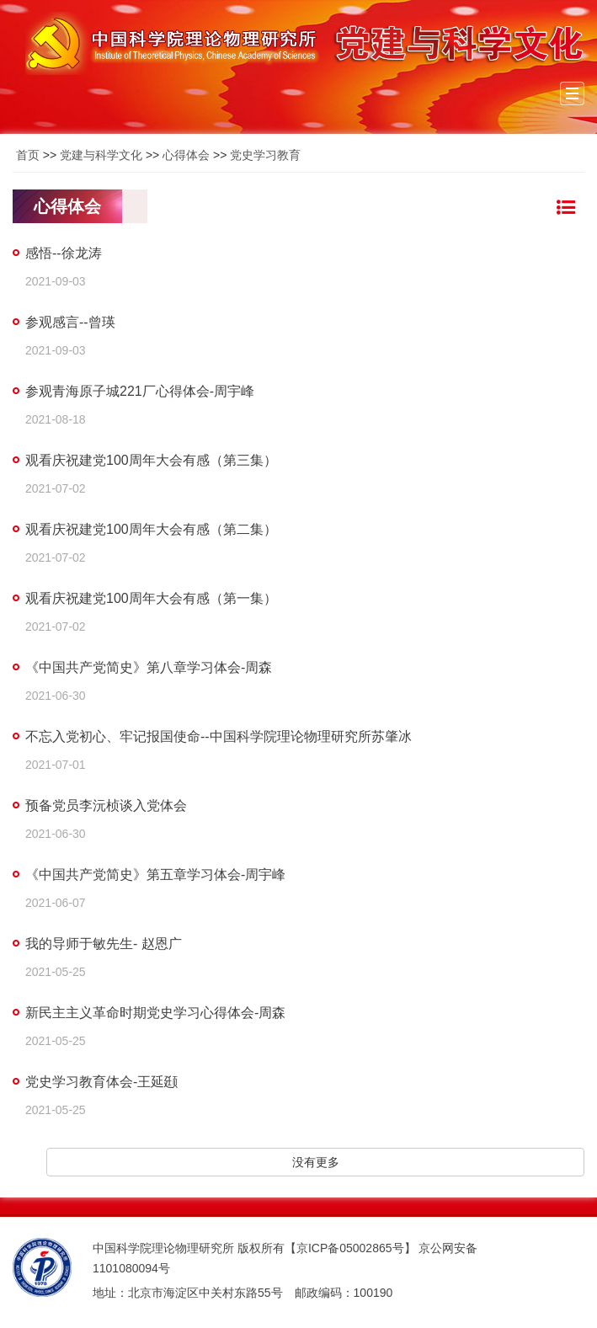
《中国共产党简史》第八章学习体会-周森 (148, 667)
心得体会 (186, 155)
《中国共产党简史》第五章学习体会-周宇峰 (155, 874)
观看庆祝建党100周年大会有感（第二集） (151, 529)
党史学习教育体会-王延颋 (101, 1082)
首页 (28, 155)
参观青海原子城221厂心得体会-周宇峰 (139, 391)
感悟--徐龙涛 (63, 253)
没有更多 (315, 1162)
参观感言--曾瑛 (70, 322)
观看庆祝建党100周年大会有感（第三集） (151, 460)
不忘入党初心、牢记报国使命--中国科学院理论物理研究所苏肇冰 (218, 736)
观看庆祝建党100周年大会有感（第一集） (151, 598)
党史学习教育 (265, 155)
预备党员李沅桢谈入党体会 (106, 805)
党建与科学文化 (101, 155)
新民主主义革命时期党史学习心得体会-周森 (155, 1012)
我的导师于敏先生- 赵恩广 (103, 943)
